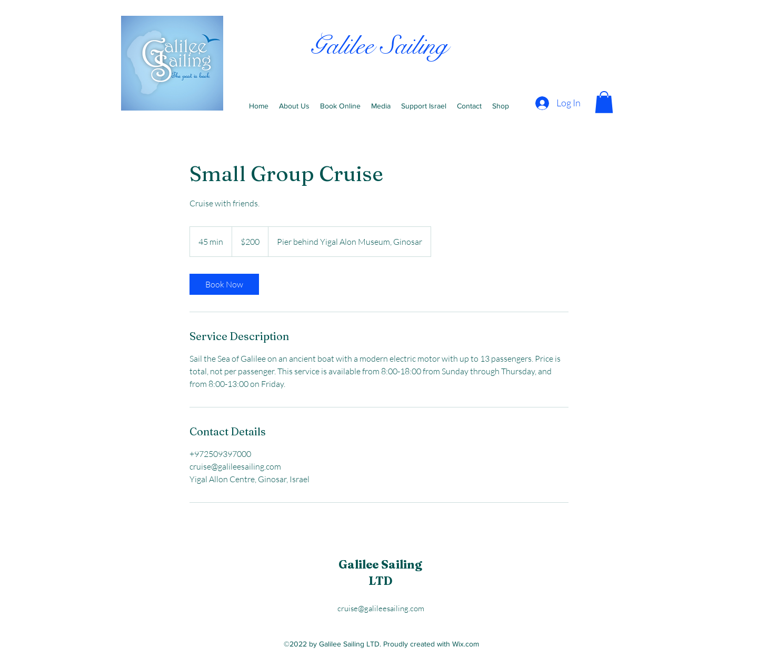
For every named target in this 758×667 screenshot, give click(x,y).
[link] (224, 284)
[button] (604, 102)
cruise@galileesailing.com (380, 608)
